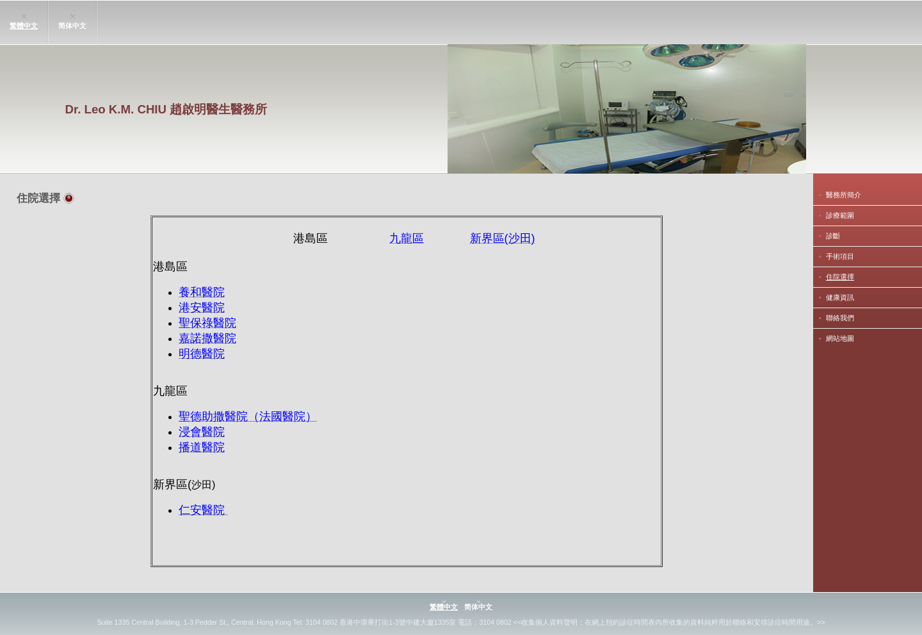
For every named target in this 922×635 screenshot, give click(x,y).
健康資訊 (840, 297)
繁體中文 (24, 25)
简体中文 (72, 25)
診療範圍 (840, 215)
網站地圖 (840, 338)
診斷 (833, 236)
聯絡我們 (840, 318)
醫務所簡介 (843, 195)
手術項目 (840, 256)
